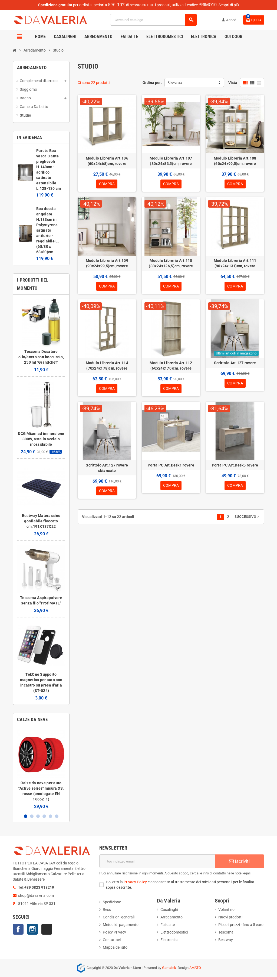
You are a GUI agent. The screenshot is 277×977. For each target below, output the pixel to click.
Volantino (226, 909)
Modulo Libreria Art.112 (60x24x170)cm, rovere (171, 366)
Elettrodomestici (174, 932)
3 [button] (38, 816)
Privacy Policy (135, 882)
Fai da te (167, 924)
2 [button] (32, 816)
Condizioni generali (118, 917)
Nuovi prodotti (230, 917)
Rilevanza (174, 82)
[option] (41, 769)
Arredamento (171, 917)
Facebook (18, 929)
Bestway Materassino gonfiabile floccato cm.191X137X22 (41, 521)
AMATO (195, 968)
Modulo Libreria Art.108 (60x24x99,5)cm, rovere (235, 161)
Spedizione (112, 902)
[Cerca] (153, 20)
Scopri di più (229, 5)
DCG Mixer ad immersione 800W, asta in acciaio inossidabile (41, 439)
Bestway (225, 940)
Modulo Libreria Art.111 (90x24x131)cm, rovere (235, 263)
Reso (107, 909)
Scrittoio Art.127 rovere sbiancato (107, 468)
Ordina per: (152, 82)
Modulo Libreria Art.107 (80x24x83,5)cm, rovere (171, 161)
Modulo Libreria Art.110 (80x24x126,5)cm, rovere (171, 263)
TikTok (46, 929)
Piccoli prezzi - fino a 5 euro (240, 924)
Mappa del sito (115, 947)
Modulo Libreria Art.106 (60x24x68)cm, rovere (107, 161)
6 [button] (56, 816)
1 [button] (25, 816)
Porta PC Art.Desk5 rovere (235, 466)
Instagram (32, 929)
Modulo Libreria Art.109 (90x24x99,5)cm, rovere (107, 263)
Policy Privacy (114, 932)
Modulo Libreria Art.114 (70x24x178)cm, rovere (107, 366)
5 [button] (50, 816)
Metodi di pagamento (120, 924)
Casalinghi (169, 909)
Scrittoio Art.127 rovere (235, 363)
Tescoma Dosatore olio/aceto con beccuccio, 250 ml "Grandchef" (41, 356)
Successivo (247, 517)
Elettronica (169, 940)
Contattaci (112, 940)
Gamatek (169, 968)
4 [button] (44, 816)
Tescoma (225, 932)
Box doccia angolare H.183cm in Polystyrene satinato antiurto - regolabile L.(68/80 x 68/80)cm (47, 230)
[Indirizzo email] (157, 861)
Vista (232, 82)
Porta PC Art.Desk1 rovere (171, 466)
